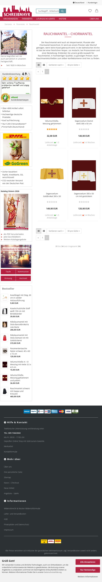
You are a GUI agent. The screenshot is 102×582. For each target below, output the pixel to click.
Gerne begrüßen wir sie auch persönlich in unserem (13, 57)
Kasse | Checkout (11, 482)
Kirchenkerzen (10, 18)
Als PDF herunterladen (12, 234)
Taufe (8, 271)
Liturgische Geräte (45, 18)
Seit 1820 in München (13, 65)
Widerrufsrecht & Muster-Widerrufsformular (22, 508)
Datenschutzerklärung (52, 572)
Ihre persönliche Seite (13, 472)
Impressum (8, 530)
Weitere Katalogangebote (13, 239)
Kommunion (23, 271)
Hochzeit (23, 278)
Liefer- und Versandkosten (15, 514)
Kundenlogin (92, 2)
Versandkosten (73, 550)
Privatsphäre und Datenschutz (16, 524)
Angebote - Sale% (11, 493)
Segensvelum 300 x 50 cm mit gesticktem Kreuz (84, 195)
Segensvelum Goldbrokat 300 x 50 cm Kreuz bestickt (52, 195)
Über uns (94, 18)
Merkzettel (8, 446)
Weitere (62, 18)
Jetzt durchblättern (11, 237)
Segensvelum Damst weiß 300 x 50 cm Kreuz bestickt (84, 123)
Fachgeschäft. (7, 61)
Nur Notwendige (87, 570)
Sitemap (7, 477)
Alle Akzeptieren (87, 562)
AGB (6, 519)
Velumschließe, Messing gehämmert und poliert (52, 123)
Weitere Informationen (88, 576)
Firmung (8, 278)
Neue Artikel (9, 488)
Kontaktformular (10, 451)
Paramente (27, 18)
